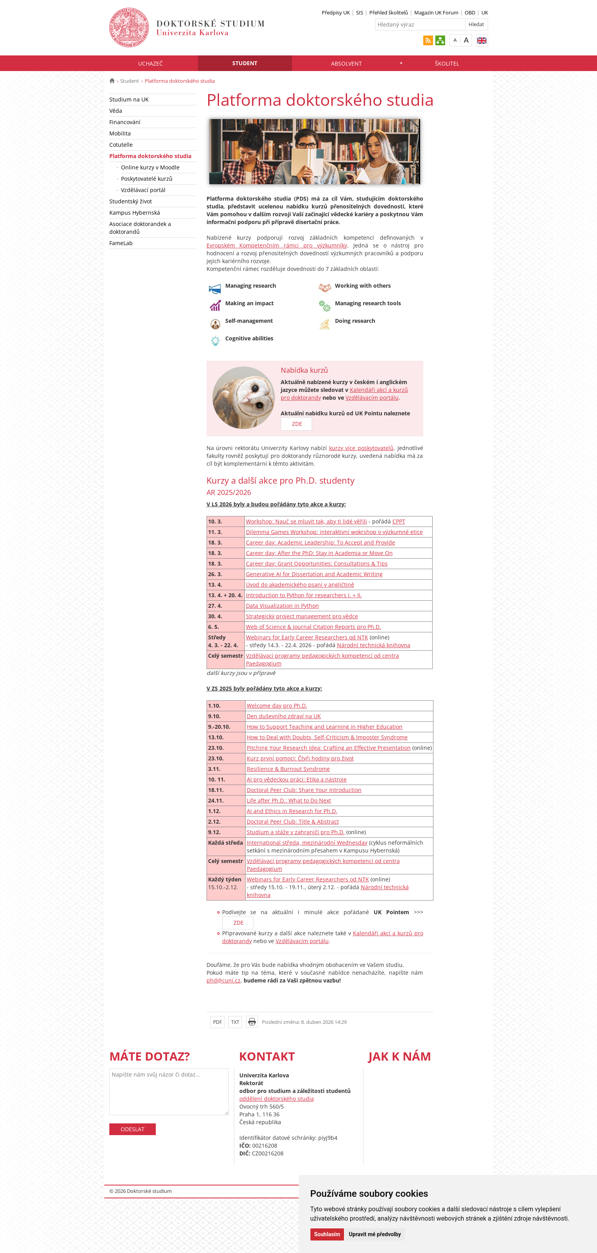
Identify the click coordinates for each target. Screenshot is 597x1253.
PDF (217, 1022)
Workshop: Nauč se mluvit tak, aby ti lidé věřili (306, 521)
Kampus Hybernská (134, 212)
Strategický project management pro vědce (302, 616)
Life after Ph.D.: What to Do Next (289, 800)
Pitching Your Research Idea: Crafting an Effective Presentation (329, 747)
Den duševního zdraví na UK (284, 716)
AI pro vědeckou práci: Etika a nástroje (297, 779)
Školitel (447, 63)
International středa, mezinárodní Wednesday (307, 842)
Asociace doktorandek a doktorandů (140, 227)
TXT (235, 1022)
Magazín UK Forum (436, 12)
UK (484, 12)
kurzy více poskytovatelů (361, 448)
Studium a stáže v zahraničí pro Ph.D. (296, 832)
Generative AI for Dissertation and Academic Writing (314, 574)
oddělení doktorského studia (276, 1098)
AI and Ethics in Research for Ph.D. (292, 811)
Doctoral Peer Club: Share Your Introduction (304, 790)
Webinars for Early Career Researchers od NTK (307, 637)
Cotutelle (121, 144)
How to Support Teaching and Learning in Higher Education (325, 726)
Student (244, 63)
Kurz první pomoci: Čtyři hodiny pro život (300, 758)
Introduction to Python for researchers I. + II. (304, 595)
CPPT (398, 521)
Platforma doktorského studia (150, 156)
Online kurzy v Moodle (150, 167)
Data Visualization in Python (282, 605)
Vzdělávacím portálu (372, 397)
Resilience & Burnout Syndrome (288, 768)
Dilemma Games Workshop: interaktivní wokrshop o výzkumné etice (334, 532)
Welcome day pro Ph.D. (277, 705)
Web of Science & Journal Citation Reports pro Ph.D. (313, 626)
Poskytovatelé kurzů (147, 178)
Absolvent (346, 63)
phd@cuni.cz (224, 980)
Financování (125, 122)
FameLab (121, 243)
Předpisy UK (336, 12)
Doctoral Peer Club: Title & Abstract (293, 821)
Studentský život (130, 201)
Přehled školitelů (388, 12)
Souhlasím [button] (327, 1234)
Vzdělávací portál (143, 190)
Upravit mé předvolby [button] (375, 1234)
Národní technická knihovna (373, 645)
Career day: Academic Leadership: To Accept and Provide (320, 542)
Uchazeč (150, 63)
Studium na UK (129, 99)
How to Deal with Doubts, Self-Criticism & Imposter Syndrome (327, 737)
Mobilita (120, 133)
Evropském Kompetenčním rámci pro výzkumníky (277, 245)
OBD (470, 12)
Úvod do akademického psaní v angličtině (300, 584)
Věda (115, 110)
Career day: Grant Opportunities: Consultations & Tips (317, 563)
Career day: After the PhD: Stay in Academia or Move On (319, 553)
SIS (359, 12)
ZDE (296, 423)
